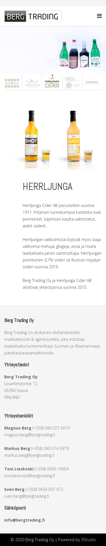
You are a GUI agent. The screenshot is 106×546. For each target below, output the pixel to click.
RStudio (89, 539)
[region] (53, 50)
